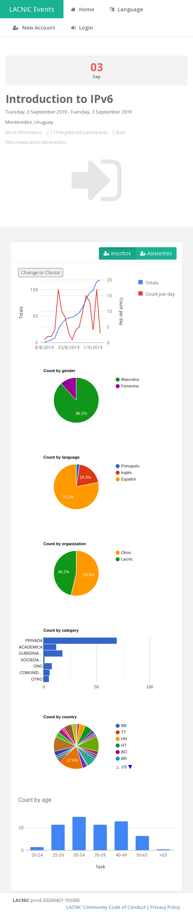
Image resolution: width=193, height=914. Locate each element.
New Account (34, 27)
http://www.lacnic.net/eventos (35, 142)
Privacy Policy (165, 907)
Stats (121, 132)
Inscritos (117, 253)
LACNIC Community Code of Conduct (106, 907)
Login (82, 27)
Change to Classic (40, 272)
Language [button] (126, 9)
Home (82, 9)
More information (23, 132)
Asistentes (156, 253)
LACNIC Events (31, 9)
